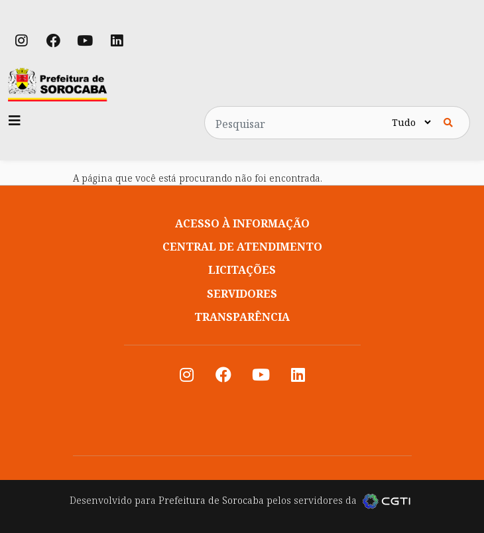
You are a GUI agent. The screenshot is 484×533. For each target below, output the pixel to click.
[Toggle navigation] (15, 120)
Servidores (242, 293)
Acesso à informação (242, 223)
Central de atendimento (242, 246)
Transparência (242, 317)
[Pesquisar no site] (297, 122)
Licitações (242, 270)
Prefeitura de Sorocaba (211, 500)
